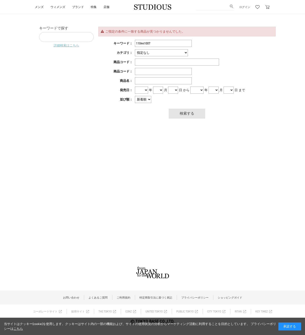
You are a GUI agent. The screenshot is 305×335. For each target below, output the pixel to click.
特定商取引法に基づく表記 (155, 297)
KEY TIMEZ (261, 311)
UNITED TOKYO (154, 311)
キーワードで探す (53, 28)
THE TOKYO (105, 311)
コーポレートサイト (45, 311)
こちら (18, 329)
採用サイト (78, 311)
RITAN (238, 311)
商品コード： (123, 62)
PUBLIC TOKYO (185, 311)
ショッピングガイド (230, 297)
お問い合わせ (71, 297)
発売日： (126, 90)
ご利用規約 (123, 297)
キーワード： (123, 43)
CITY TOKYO (214, 311)
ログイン (244, 7)
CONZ (128, 311)
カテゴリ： (125, 53)
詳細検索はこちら (66, 45)
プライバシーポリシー (195, 297)
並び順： (126, 99)
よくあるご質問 (98, 297)
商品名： (126, 81)
